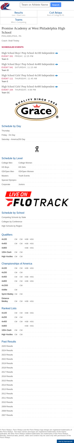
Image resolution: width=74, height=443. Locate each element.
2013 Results (7, 389)
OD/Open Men (8, 171)
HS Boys (5, 167)
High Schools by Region (12, 226)
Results (18, 13)
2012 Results (7, 393)
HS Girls (22, 167)
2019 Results (7, 363)
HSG (32, 239)
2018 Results (7, 368)
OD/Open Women (26, 171)
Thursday (6, 131)
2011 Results (7, 398)
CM (15, 239)
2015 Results (7, 381)
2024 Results (7, 350)
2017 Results (7, 372)
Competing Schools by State (14, 217)
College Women (25, 163)
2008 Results (7, 411)
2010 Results (7, 402)
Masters (5, 176)
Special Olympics (9, 180)
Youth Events (24, 176)
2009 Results (7, 406)
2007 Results (7, 415)
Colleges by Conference (12, 222)
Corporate (6, 184)
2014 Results (7, 385)
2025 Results (7, 346)
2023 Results (7, 355)
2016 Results (7, 376)
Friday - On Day (8, 135)
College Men (7, 163)
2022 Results (7, 359)
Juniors (21, 184)
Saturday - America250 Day (13, 139)
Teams (18, 20)
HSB (26, 239)
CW (21, 239)
